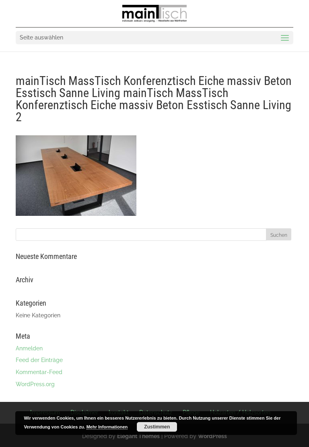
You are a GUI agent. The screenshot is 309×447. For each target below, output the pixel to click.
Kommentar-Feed (39, 372)
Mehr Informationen (107, 426)
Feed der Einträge (39, 360)
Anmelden (29, 348)
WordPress (212, 436)
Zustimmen (157, 427)
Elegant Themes (138, 436)
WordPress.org (35, 384)
